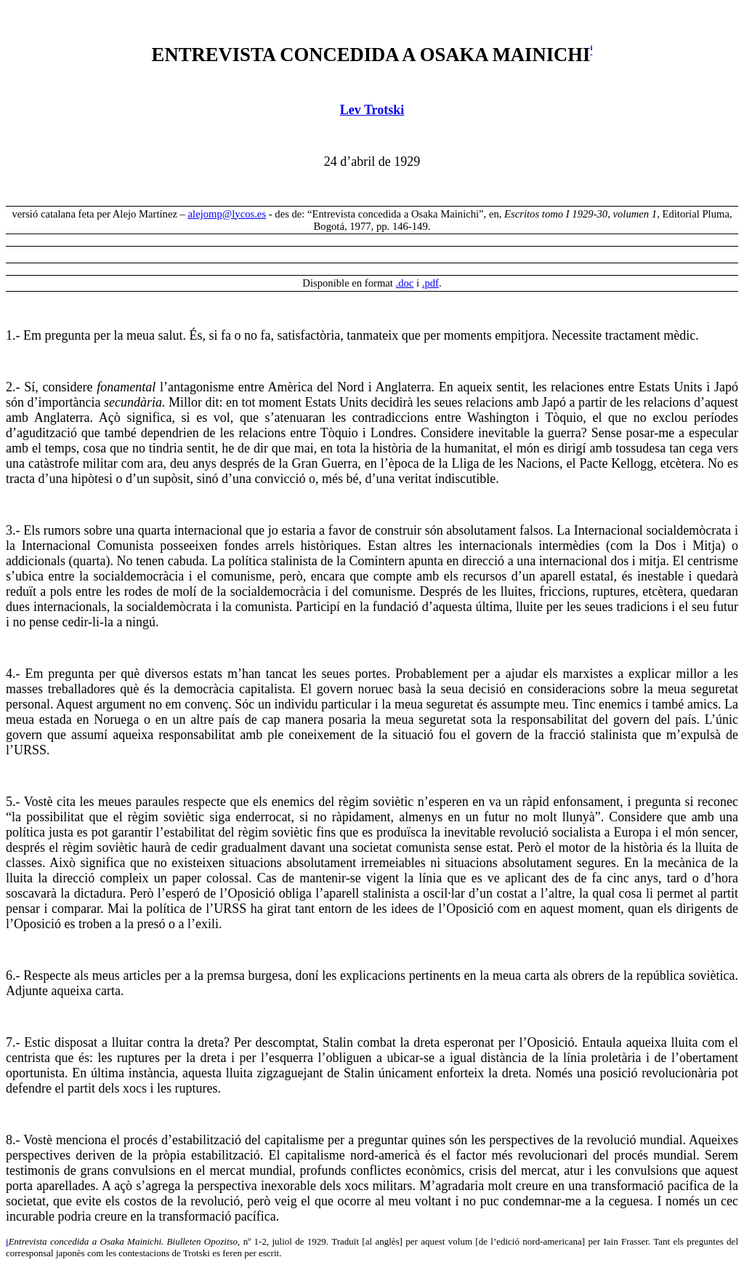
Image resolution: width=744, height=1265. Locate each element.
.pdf (430, 283)
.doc (405, 283)
